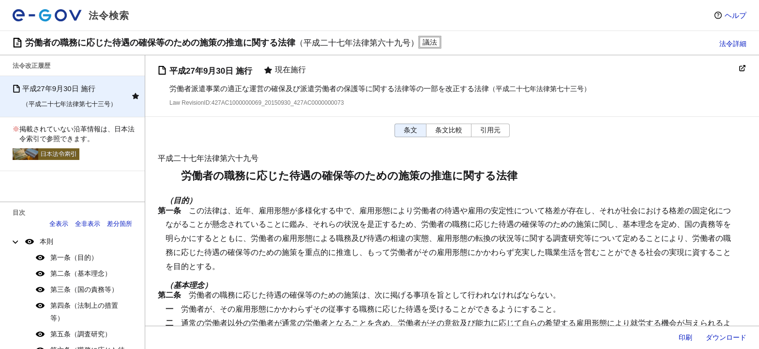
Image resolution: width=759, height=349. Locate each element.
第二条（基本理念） (80, 273)
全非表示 (87, 223)
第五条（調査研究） (80, 334)
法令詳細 (732, 44)
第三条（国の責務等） (84, 289)
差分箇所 (119, 223)
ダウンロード (726, 337)
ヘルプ (735, 15)
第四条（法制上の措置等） (84, 311)
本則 (46, 241)
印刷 (685, 337)
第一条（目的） (74, 257)
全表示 (58, 223)
